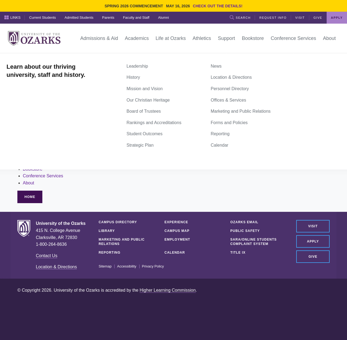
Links (12, 17)
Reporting (109, 252)
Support (30, 162)
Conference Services (43, 176)
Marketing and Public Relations (122, 242)
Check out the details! (217, 6)
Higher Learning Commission (167, 290)
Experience (176, 222)
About (28, 183)
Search (240, 17)
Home (23, 59)
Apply (337, 17)
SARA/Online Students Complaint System (253, 242)
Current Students (42, 17)
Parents (108, 17)
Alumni (163, 17)
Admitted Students (79, 17)
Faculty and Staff (136, 17)
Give (318, 17)
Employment (177, 239)
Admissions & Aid (39, 134)
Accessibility (126, 266)
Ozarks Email (244, 222)
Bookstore (32, 169)
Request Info (272, 17)
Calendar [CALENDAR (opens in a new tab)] (175, 252)
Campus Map (177, 231)
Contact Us (46, 255)
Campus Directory (118, 222)
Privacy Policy (153, 266)
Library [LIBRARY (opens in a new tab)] (107, 231)
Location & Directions (56, 267)
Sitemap (105, 266)
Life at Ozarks (36, 148)
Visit (300, 17)
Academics (33, 141)
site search (57, 123)
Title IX (237, 252)
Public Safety (245, 231)
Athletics (31, 155)
